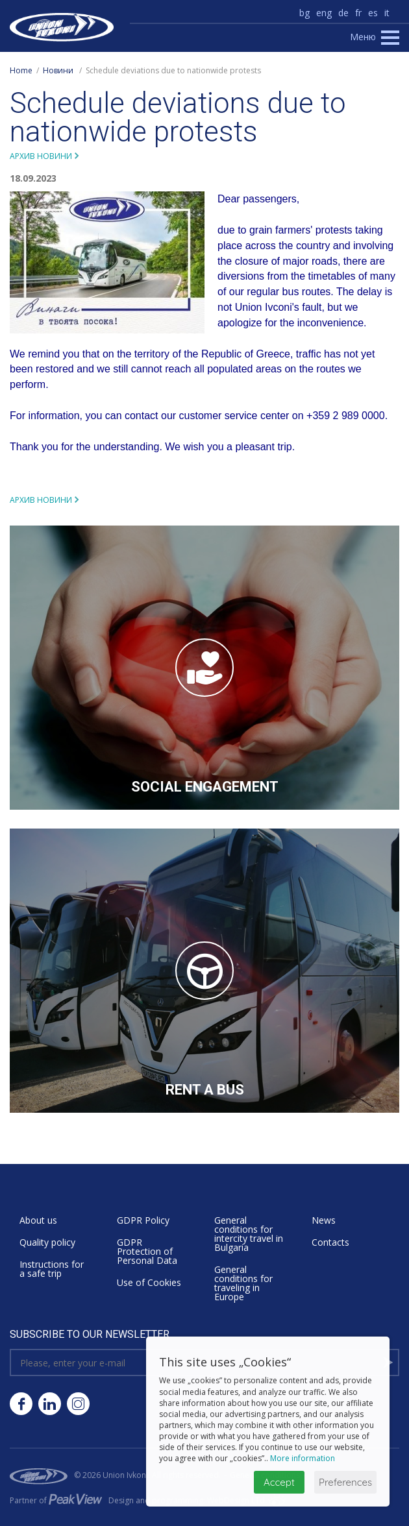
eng (324, 12)
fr (358, 12)
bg (304, 12)
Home (21, 70)
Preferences (345, 1482)
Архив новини (41, 156)
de (343, 12)
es (373, 12)
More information (302, 1458)
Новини (58, 70)
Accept (279, 1482)
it (387, 12)
